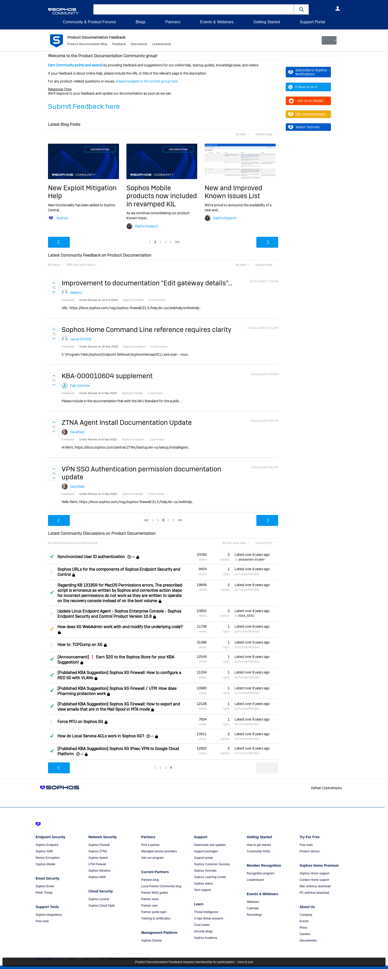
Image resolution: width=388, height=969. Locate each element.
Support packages (206, 851)
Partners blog (150, 880)
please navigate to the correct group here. (147, 81)
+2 (133, 557)
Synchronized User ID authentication (91, 556)
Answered (51, 556)
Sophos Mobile (45, 864)
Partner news (150, 899)
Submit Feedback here (84, 106)
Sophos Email (45, 886)
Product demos (310, 851)
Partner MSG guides (154, 892)
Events (304, 921)
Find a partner (150, 845)
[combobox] (194, 9)
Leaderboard (255, 880)
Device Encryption (48, 858)
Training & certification (155, 918)
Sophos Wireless (99, 870)
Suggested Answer (51, 629)
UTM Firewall (97, 864)
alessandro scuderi (252, 560)
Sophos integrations (49, 914)
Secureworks (308, 940)
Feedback (119, 45)
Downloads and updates (210, 845)
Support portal (203, 858)
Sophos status (203, 883)
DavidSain (77, 432)
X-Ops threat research (208, 918)
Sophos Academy (205, 938)
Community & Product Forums (89, 22)
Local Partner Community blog (161, 886)
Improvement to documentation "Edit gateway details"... (147, 283)
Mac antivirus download (315, 886)
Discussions (139, 45)
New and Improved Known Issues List (233, 192)
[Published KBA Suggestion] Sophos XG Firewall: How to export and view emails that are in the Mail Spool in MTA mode (118, 706)
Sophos (62, 218)
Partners (172, 22)
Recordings (254, 914)
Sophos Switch (98, 858)
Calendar (253, 908)
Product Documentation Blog (87, 45)
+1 (152, 736)
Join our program (152, 858)
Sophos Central (98, 899)
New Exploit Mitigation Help (82, 192)
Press (303, 927)
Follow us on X (302, 87)
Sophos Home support (314, 873)
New (329, 40)
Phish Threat (44, 892)
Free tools (42, 921)
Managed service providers (159, 851)
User (337, 8)
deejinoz (76, 292)
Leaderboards (161, 45)
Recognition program (260, 873)
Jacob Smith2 (80, 339)
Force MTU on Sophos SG (80, 721)
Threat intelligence (206, 912)
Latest (252, 554)
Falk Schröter (80, 385)
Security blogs (203, 931)
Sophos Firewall (98, 845)
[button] (301, 9)
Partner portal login (153, 912)
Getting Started (266, 22)
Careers (305, 934)
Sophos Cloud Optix (101, 905)
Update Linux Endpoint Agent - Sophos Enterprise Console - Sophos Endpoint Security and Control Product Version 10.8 (119, 614)
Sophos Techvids (205, 870)
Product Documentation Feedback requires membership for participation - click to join (194, 962)
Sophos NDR (97, 877)
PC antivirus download (314, 892)
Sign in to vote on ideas (53, 282)
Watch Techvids (304, 127)
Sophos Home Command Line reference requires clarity (146, 329)
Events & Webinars (217, 22)
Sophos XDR (44, 851)
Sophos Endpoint (47, 845)
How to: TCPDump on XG (79, 644)
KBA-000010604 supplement (107, 376)
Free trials (306, 845)
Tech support (202, 890)
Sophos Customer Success (212, 864)
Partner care (149, 905)
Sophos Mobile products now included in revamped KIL (161, 196)
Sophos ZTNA (97, 851)
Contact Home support (314, 880)
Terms (59, 958)
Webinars (253, 902)
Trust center (202, 925)
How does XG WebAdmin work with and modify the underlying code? (120, 626)
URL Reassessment (306, 114)
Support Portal (312, 22)
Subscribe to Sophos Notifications (307, 72)
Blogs (141, 22)
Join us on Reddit (305, 101)
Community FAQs (258, 851)
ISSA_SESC (246, 616)
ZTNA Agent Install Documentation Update (127, 422)
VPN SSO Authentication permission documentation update (141, 472)
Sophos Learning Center (210, 877)
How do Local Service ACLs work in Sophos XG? (100, 736)
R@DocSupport (146, 226)
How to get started (259, 845)
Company (306, 914)
